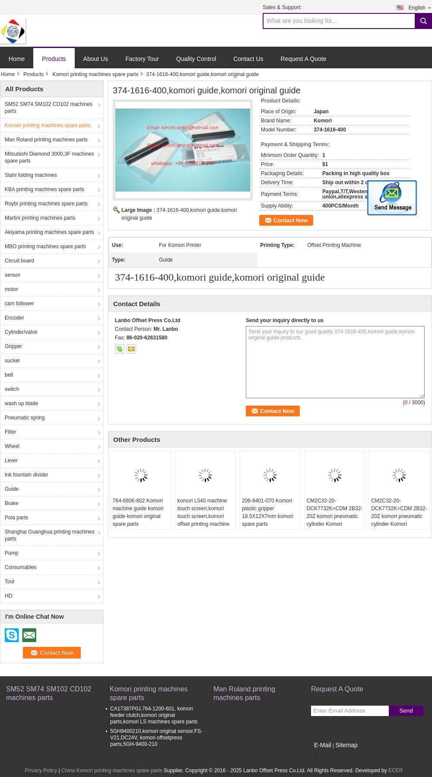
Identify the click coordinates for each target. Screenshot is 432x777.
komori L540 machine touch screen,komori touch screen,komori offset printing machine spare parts (203, 516)
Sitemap (346, 745)
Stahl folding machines (31, 175)
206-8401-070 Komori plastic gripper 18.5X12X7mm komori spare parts (267, 512)
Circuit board (19, 261)
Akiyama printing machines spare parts (49, 232)
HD (8, 596)
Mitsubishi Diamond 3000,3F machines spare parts (49, 157)
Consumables (20, 567)
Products (54, 58)
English (420, 7)
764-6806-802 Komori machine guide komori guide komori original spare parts (138, 512)
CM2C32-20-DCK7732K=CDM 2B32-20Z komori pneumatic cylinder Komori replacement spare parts (335, 516)
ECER (395, 770)
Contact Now (290, 220)
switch (12, 389)
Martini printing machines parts (40, 218)
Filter (10, 432)
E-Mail (322, 745)
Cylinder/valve (21, 332)
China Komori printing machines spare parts (111, 770)
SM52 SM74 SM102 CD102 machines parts (48, 107)
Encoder (14, 318)
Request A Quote (304, 58)
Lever (11, 460)
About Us (95, 58)
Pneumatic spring (25, 418)
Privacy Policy (41, 770)
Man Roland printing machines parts (46, 140)
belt (9, 375)
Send (406, 710)
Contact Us (248, 58)
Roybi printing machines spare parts (46, 204)
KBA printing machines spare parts (44, 189)
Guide (12, 489)
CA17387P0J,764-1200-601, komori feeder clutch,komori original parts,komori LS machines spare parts (153, 715)
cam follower (19, 304)
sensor (12, 275)
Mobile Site (326, 756)
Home (17, 58)
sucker (12, 361)
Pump (11, 553)
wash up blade (21, 403)
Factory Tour (142, 58)
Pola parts (16, 518)
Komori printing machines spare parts (95, 74)
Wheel (12, 446)
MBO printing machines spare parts (45, 246)
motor (11, 289)
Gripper (13, 346)
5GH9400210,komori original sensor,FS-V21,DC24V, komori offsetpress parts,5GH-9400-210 (156, 737)
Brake (11, 503)
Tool (9, 582)
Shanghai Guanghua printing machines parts (49, 535)
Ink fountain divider (26, 475)
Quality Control (196, 58)
